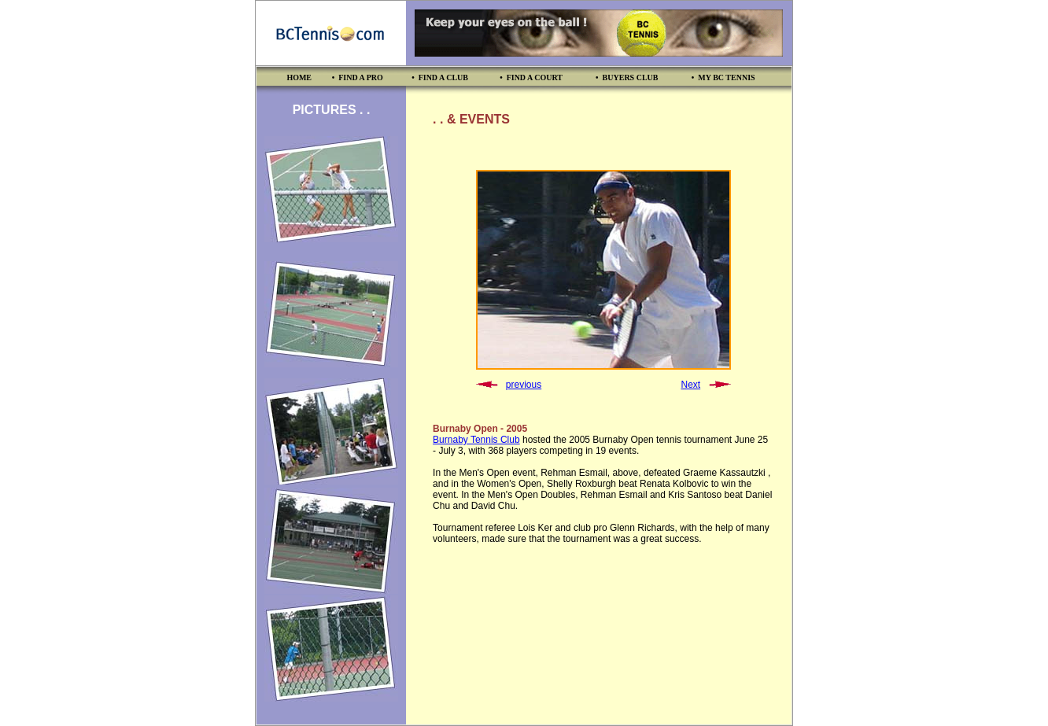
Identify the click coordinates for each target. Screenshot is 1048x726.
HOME (299, 77)
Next (690, 384)
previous (523, 384)
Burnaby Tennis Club (476, 439)
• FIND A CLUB (439, 77)
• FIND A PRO (357, 77)
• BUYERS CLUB (627, 77)
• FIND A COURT (531, 77)
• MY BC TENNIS (723, 77)
